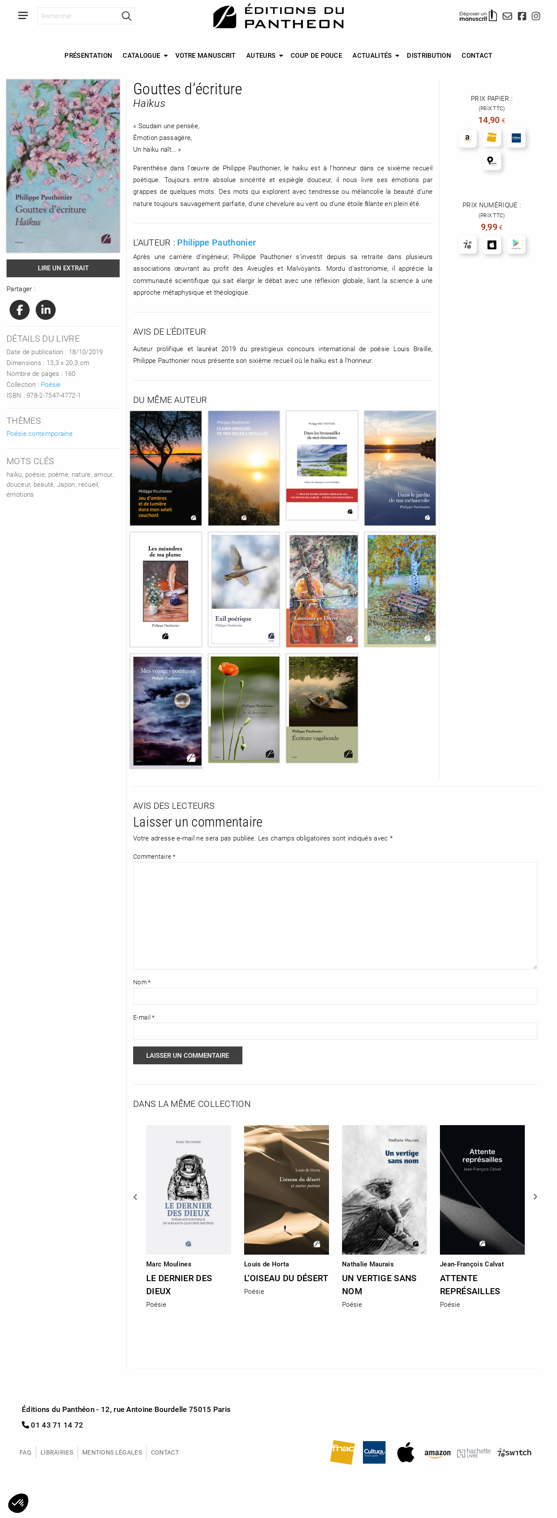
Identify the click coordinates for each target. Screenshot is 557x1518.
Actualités (372, 55)
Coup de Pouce (316, 55)
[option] (189, 1214)
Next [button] (535, 1197)
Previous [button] (136, 1197)
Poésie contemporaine (40, 433)
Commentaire (154, 856)
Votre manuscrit (205, 55)
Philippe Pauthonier (216, 242)
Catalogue (141, 55)
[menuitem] (88, 55)
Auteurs (260, 55)
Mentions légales (112, 1452)
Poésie (51, 384)
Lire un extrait (63, 267)
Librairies (56, 1452)
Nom (142, 982)
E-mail (143, 1017)
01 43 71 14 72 (53, 1425)
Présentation (88, 55)
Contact (477, 55)
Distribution (429, 55)
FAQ (25, 1452)
